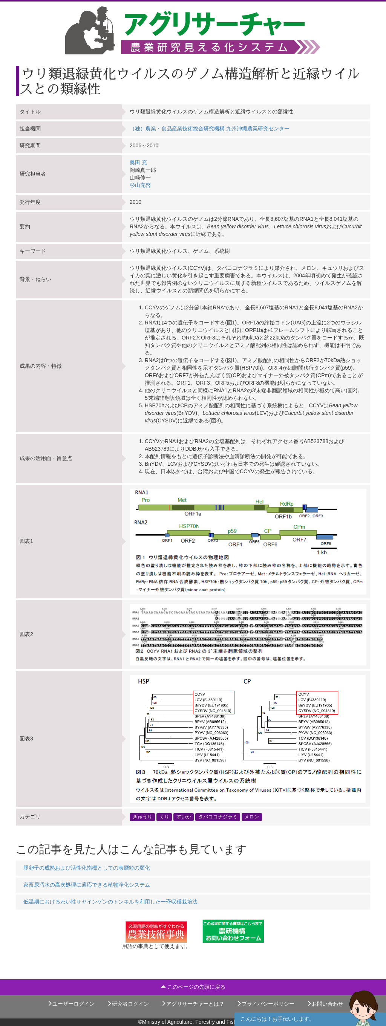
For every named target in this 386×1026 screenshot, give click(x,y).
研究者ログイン (128, 1004)
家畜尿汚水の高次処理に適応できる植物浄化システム (86, 885)
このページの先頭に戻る (193, 987)
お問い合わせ (324, 1004)
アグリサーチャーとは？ (192, 1004)
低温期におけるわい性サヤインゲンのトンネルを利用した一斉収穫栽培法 (110, 902)
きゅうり (142, 817)
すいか (183, 817)
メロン (251, 817)
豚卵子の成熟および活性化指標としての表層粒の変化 (86, 868)
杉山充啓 (140, 185)
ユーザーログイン (71, 1004)
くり (164, 817)
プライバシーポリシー (265, 1004)
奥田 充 (138, 162)
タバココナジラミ (217, 817)
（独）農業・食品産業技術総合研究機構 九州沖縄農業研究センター (210, 128)
